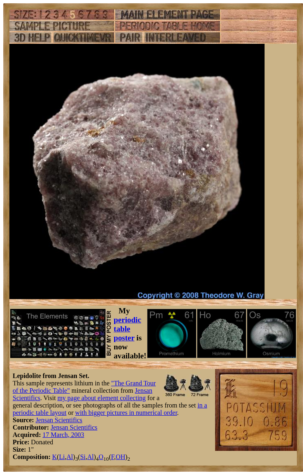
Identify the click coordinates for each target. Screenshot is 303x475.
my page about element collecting (101, 397)
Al (70, 456)
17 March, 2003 (63, 434)
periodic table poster (127, 328)
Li (62, 456)
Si (82, 456)
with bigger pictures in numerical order (126, 412)
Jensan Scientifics (59, 419)
